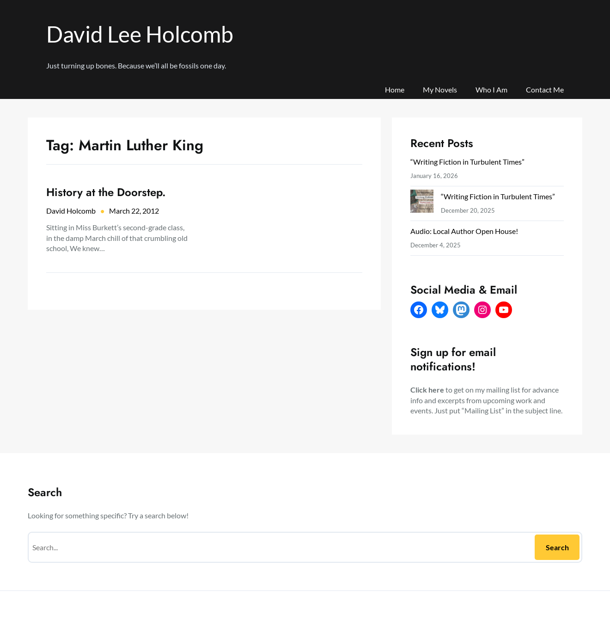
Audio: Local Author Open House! (464, 231)
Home (394, 89)
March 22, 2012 (134, 210)
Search (557, 547)
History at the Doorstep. (106, 192)
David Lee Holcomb (139, 34)
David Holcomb (71, 210)
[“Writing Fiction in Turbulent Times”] (421, 203)
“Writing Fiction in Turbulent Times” (467, 161)
